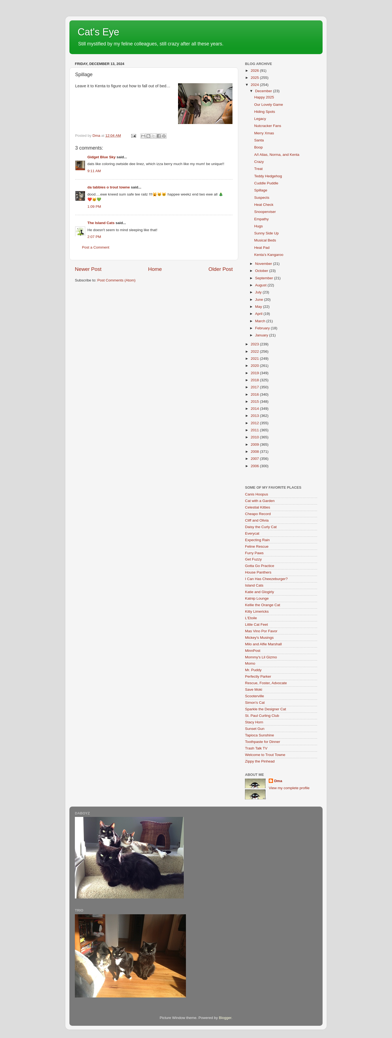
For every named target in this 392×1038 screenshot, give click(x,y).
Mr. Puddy (253, 670)
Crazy (259, 162)
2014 (255, 409)
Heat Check (264, 205)
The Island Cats (101, 223)
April (259, 314)
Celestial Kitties (257, 507)
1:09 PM (94, 206)
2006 (255, 466)
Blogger (225, 1018)
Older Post (221, 269)
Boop (258, 147)
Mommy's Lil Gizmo (261, 657)
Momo (250, 663)
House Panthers (258, 572)
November (264, 264)
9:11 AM (94, 171)
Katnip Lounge (257, 598)
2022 (255, 351)
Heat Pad (262, 248)
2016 (255, 394)
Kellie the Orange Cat (262, 605)
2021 (255, 359)
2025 (255, 78)
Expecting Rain (257, 540)
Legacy (260, 119)
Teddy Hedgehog (268, 176)
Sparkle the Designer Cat (265, 709)
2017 (255, 387)
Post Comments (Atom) (116, 280)
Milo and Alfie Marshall (263, 644)
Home (155, 269)
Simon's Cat (255, 703)
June (259, 300)
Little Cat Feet (256, 624)
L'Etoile (251, 618)
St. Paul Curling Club (262, 716)
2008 (255, 452)
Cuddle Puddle (266, 183)
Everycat (252, 533)
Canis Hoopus (256, 494)
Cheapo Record (258, 514)
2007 (255, 459)
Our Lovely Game (268, 105)
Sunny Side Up (266, 233)
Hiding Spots (264, 112)
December (264, 91)
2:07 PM (94, 237)
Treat (258, 169)
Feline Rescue (256, 546)
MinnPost (252, 651)
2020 (255, 366)
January (262, 335)
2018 (255, 380)
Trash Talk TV (256, 748)
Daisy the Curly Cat (261, 527)
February (263, 328)
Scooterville (254, 696)
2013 (255, 416)
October (262, 271)
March (260, 321)
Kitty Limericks (257, 611)
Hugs (258, 226)
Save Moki (253, 689)
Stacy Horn (254, 722)
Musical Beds (265, 240)
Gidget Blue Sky (101, 157)
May (259, 307)
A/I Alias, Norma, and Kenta (276, 155)
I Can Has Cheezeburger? (266, 579)
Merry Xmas (264, 133)
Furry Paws (254, 553)
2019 (255, 373)
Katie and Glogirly (259, 592)
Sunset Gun (254, 729)
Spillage (260, 190)
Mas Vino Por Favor (261, 631)
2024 (255, 85)
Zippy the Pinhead (260, 761)
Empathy (261, 219)
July (259, 292)
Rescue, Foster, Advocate (266, 683)
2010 (255, 437)
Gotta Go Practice (259, 566)
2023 (255, 344)
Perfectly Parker (258, 676)
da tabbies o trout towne (108, 187)
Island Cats (254, 585)
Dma (278, 781)
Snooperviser (265, 212)
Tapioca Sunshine (259, 735)
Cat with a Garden (260, 501)
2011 (255, 430)
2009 (255, 444)
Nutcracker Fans (267, 126)
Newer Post (88, 269)
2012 (255, 423)
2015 (255, 401)
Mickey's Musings (259, 638)
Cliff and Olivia (257, 520)
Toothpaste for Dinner (262, 742)
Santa (259, 140)
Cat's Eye (98, 32)
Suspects (262, 198)
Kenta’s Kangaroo (268, 255)
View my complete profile (289, 788)
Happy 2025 (264, 97)
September (264, 278)
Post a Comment (95, 247)
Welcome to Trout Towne (265, 755)
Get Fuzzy (253, 559)
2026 (255, 71)
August (261, 285)
